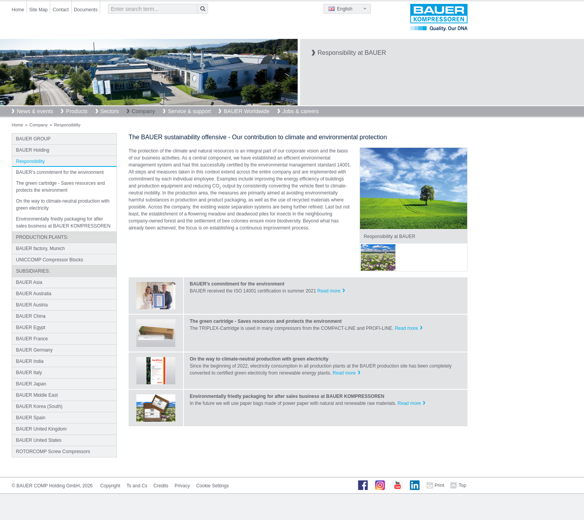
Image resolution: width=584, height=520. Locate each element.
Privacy (182, 485)
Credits (160, 485)
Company (143, 111)
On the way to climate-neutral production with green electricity (62, 204)
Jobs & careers (300, 111)
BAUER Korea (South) (39, 406)
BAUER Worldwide (246, 111)
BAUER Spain (30, 417)
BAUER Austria (32, 305)
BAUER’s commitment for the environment (60, 172)
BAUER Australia (33, 293)
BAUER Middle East (37, 395)
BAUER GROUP (33, 139)
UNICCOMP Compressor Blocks (49, 260)
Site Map (38, 9)
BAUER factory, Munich (40, 248)
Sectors (110, 111)
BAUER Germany (34, 350)
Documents (86, 9)
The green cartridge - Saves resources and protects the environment (60, 186)
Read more (328, 291)
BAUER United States (39, 440)
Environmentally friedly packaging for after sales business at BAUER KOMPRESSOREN (63, 222)
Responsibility (30, 161)
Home (18, 9)
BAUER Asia (29, 282)
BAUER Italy (29, 372)
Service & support (189, 111)
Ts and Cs (137, 485)
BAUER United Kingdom (41, 429)
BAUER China (31, 316)
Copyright (110, 485)
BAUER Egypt (30, 327)
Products (76, 111)
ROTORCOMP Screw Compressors (53, 451)
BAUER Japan (31, 384)
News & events (35, 111)
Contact (61, 9)
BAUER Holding (32, 150)
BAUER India (30, 361)
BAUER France (32, 338)
